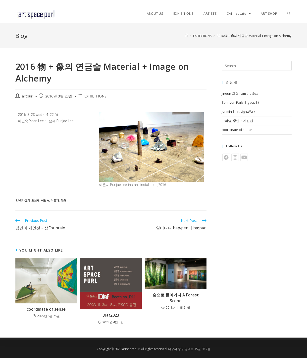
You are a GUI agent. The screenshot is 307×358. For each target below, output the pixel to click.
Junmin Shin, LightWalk (238, 111)
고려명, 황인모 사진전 (237, 120)
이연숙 (45, 200)
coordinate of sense (46, 309)
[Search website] (288, 13)
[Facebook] (226, 157)
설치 (27, 200)
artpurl (27, 96)
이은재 (55, 200)
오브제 (35, 200)
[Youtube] (244, 157)
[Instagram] (235, 157)
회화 (63, 200)
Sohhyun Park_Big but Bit (240, 102)
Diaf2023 (110, 315)
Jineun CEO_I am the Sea (240, 93)
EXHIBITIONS (95, 96)
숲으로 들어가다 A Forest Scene (176, 297)
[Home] (186, 35)
